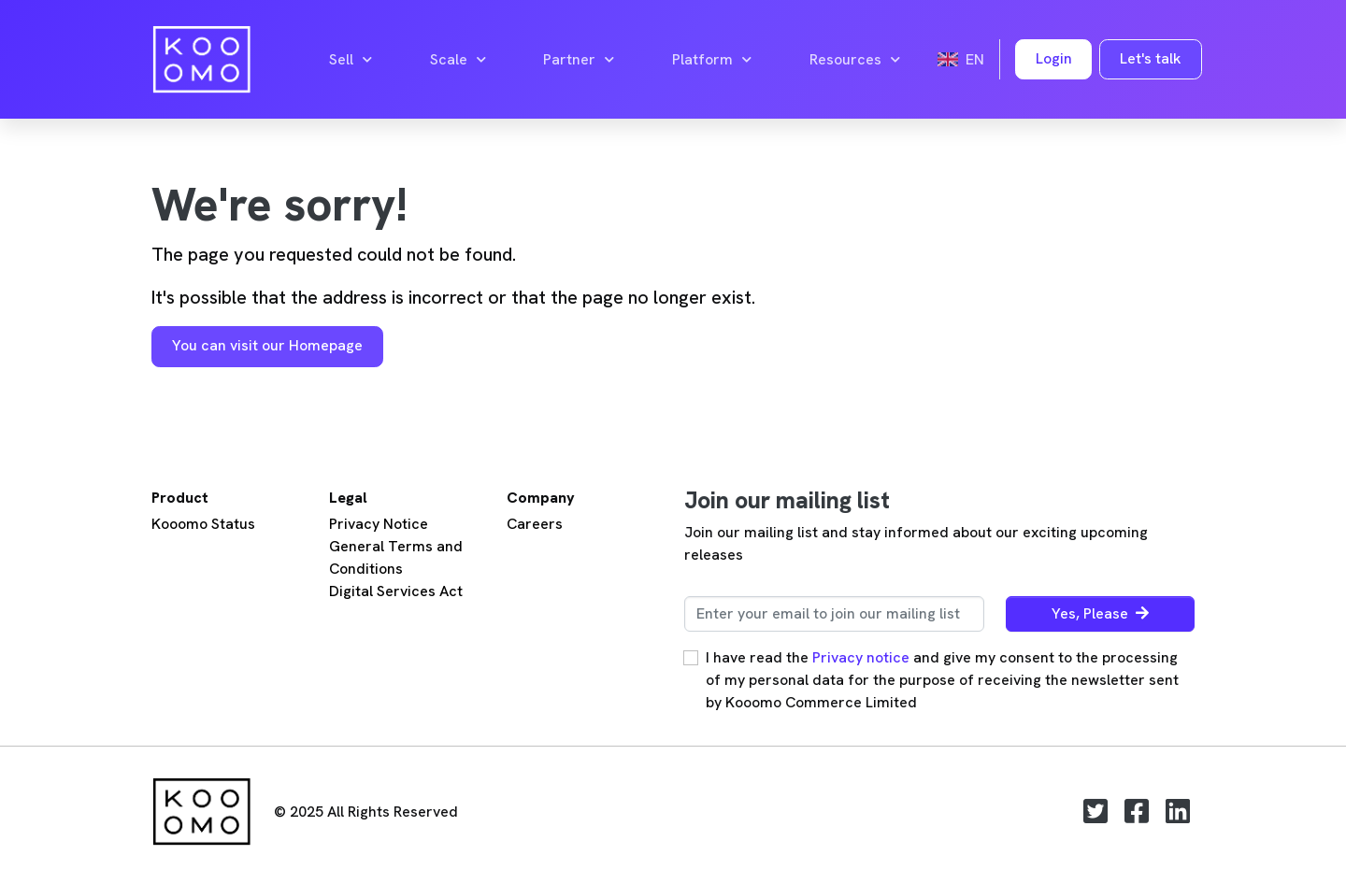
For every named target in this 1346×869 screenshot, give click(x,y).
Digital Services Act (396, 591)
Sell (350, 60)
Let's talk (1150, 58)
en (961, 59)
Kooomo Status (203, 524)
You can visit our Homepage (267, 345)
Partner (578, 60)
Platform (712, 60)
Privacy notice (860, 657)
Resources (854, 60)
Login (1054, 58)
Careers (535, 524)
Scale (458, 60)
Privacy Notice (378, 524)
